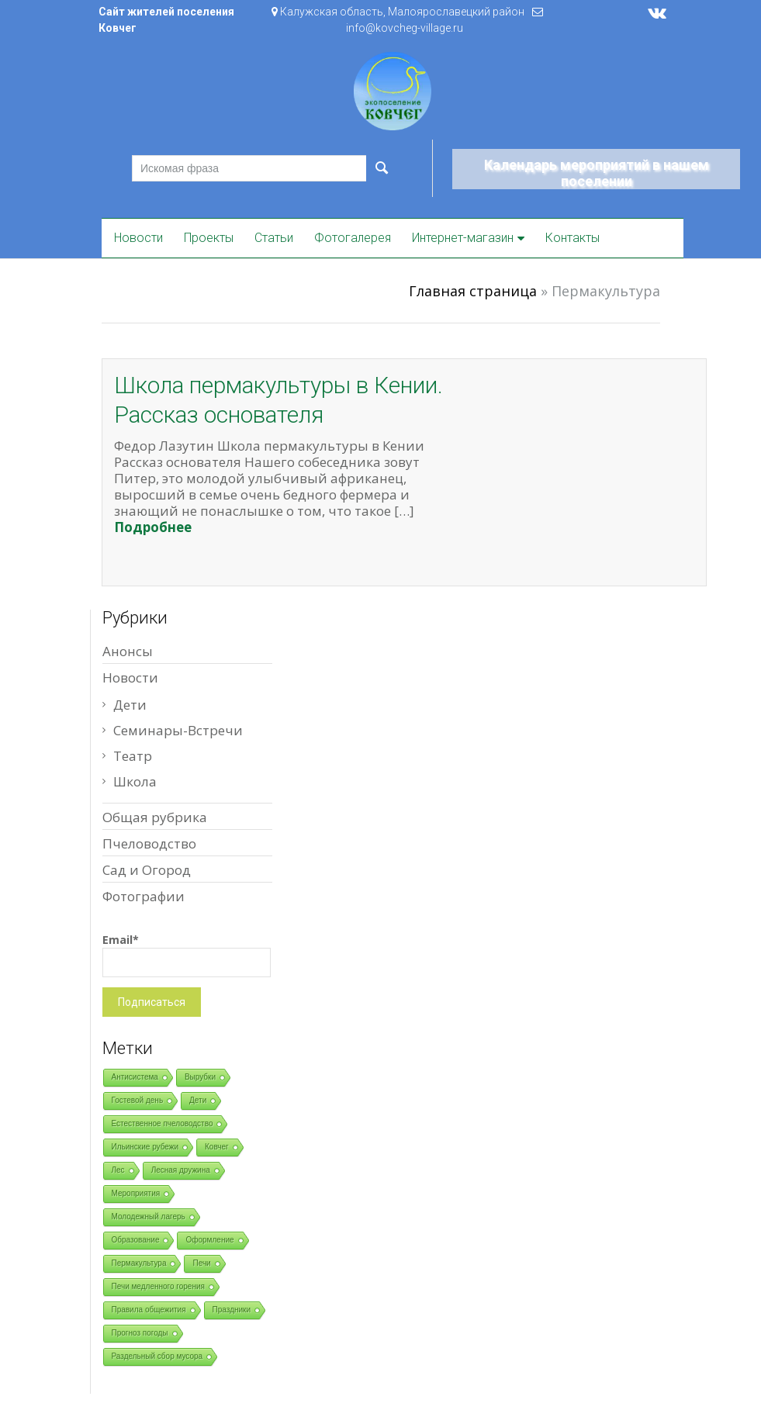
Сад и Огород (146, 870)
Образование (136, 1240)
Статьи (273, 237)
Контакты (572, 237)
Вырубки (200, 1077)
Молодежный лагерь (148, 1216)
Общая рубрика (154, 817)
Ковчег (217, 1146)
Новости (138, 237)
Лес (118, 1170)
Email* (186, 954)
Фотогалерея (352, 237)
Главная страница (473, 291)
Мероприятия (136, 1193)
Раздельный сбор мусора (157, 1356)
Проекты (208, 237)
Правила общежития (149, 1309)
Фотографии (143, 896)
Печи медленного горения (158, 1286)
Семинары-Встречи (178, 730)
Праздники (232, 1309)
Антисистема (135, 1077)
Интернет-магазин (463, 237)
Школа (135, 781)
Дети (130, 704)
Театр (132, 756)
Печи (201, 1263)
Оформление (209, 1240)
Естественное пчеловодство (162, 1123)
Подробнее (153, 527)
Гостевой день (138, 1100)
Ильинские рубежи (145, 1146)
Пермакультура (139, 1263)
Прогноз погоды (140, 1333)
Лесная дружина (180, 1170)
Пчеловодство (149, 843)
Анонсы (127, 651)
